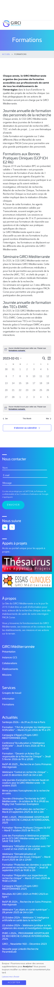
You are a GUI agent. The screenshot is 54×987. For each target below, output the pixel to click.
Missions (7, 675)
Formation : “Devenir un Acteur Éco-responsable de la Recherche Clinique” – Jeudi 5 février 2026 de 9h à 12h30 (26, 756)
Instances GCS (9, 657)
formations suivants (17, 351)
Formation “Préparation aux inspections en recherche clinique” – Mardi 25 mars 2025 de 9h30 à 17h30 (26, 878)
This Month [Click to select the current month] (27, 419)
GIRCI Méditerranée (11, 23)
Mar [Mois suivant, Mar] (48, 419)
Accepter (14, 982)
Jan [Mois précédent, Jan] (5, 419)
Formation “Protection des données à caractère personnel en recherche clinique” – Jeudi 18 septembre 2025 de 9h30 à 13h (26, 867)
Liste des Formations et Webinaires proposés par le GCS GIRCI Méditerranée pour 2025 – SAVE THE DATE (26, 838)
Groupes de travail (11, 693)
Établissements (10, 669)
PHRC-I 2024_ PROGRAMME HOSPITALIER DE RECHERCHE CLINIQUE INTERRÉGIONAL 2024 (26, 936)
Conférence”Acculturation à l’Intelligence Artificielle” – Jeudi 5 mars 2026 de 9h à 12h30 (23, 746)
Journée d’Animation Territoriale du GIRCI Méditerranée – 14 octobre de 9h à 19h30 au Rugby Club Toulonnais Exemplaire (25, 801)
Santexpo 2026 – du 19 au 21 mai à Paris (23, 722)
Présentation (8, 652)
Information (8, 699)
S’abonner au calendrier (25, 428)
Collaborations (9, 663)
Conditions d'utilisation (29, 494)
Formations (8, 704)
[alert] (27, 349)
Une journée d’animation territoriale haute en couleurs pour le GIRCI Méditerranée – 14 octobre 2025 (25, 783)
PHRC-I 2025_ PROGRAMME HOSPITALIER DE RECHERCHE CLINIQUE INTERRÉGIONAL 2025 (26, 820)
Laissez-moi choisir (10, 977)
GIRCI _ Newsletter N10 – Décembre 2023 (24, 944)
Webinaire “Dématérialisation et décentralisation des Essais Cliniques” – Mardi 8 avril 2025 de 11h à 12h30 (26, 857)
